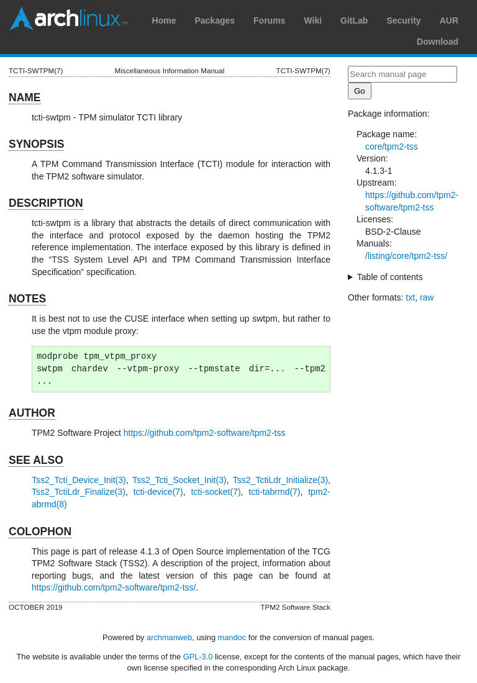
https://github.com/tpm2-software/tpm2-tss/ (114, 587)
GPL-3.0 (198, 656)
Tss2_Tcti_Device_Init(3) (79, 480)
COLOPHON (40, 531)
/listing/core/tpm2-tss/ (406, 256)
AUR (449, 20)
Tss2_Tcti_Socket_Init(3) (179, 480)
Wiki (313, 20)
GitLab (354, 20)
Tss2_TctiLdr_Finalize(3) (78, 492)
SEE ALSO (36, 460)
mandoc (232, 637)
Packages (214, 20)
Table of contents (390, 277)
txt (410, 297)
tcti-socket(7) (215, 492)
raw (427, 297)
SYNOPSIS (36, 144)
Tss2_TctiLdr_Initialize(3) (280, 480)
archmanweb (169, 637)
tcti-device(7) (158, 492)
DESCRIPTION (46, 203)
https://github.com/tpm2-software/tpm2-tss (205, 433)
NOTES (27, 298)
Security (403, 20)
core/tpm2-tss (391, 147)
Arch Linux (68, 18)
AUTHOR (32, 413)
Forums (269, 20)
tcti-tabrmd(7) (274, 492)
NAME (25, 97)
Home (164, 20)
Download (437, 42)
